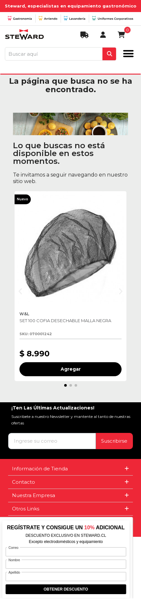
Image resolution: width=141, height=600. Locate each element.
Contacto (23, 482)
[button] (20, 291)
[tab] (70, 469)
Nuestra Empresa (33, 495)
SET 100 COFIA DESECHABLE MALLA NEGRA (65, 320)
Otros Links (25, 509)
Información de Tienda (40, 468)
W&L (24, 313)
